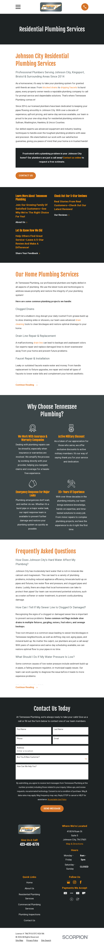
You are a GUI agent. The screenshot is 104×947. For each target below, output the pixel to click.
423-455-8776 (29, 845)
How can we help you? (27, 767)
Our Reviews (62, 215)
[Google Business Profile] (68, 882)
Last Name (58, 730)
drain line (38, 342)
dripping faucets (69, 87)
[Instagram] (74, 882)
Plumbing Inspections (29, 915)
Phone (19, 739)
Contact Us (26, 175)
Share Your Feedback (28, 253)
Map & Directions (74, 844)
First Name (21, 730)
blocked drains (50, 87)
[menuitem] (19, 941)
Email (56, 739)
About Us (21, 222)
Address (20, 748)
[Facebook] (80, 882)
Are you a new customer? (28, 758)
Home (29, 883)
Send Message (52, 809)
